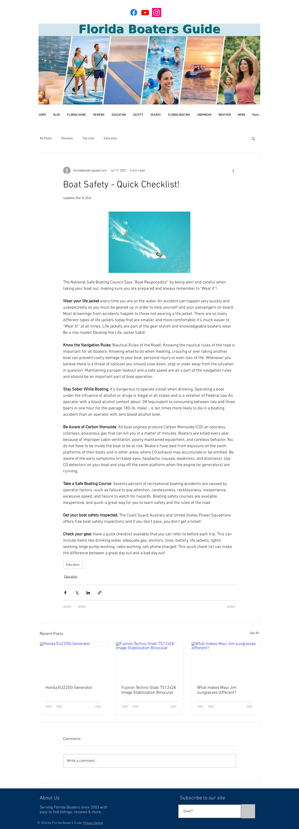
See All (254, 633)
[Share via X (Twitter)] (77, 592)
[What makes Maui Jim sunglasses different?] (225, 661)
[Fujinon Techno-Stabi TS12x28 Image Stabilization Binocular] (149, 661)
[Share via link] (99, 592)
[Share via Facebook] (65, 592)
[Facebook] (133, 12)
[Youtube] (145, 12)
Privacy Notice (93, 823)
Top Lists (88, 138)
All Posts (46, 138)
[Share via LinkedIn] (88, 592)
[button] (253, 138)
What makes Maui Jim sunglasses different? (216, 690)
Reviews (67, 138)
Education (110, 138)
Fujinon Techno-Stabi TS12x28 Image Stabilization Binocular (148, 690)
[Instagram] (156, 12)
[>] (248, 811)
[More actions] (233, 170)
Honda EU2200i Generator (69, 687)
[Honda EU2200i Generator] (73, 661)
